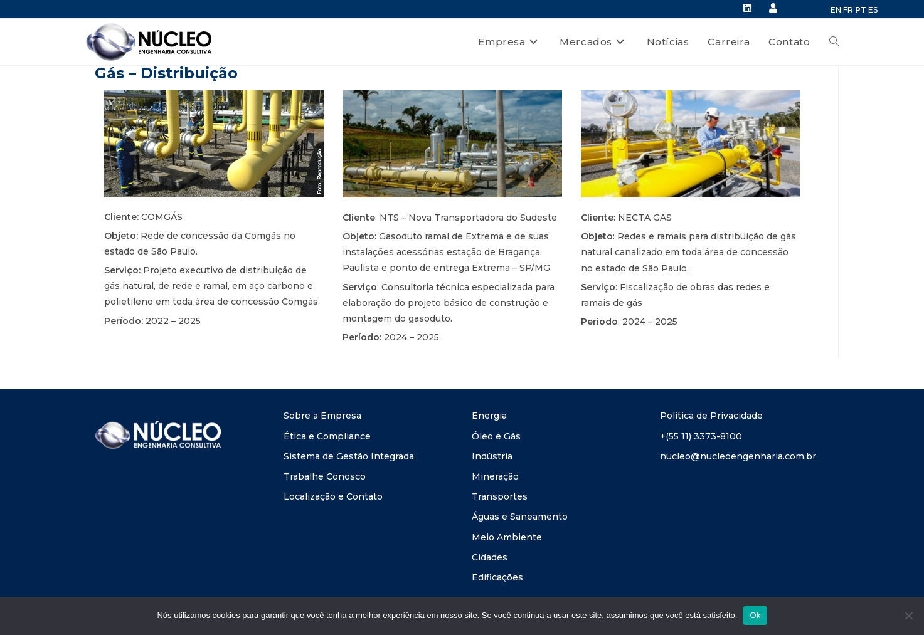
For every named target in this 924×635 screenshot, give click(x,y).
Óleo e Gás (496, 436)
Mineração (495, 476)
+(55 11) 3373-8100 (701, 436)
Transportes (500, 496)
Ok (755, 615)
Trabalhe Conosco (325, 476)
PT (860, 9)
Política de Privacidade (711, 415)
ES (873, 9)
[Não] (908, 615)
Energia (489, 415)
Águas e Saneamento (520, 516)
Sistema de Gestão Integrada (349, 456)
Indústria (492, 456)
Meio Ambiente (507, 537)
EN (836, 9)
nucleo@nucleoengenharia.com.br (738, 456)
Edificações (497, 577)
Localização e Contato (333, 496)
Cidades (489, 557)
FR (848, 9)
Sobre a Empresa (322, 415)
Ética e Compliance (327, 436)
